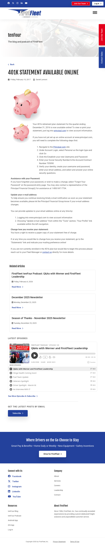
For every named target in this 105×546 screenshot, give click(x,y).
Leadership (58, 490)
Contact (57, 495)
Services (57, 481)
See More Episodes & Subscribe (21, 396)
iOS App (11, 525)
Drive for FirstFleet (51, 454)
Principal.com (59, 147)
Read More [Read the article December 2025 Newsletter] (16, 307)
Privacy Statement (59, 542)
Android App (13, 520)
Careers (57, 485)
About (56, 476)
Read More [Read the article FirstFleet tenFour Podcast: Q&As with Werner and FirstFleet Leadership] (16, 287)
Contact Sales (102, 58)
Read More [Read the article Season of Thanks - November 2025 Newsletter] (16, 328)
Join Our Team (80, 4)
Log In (96, 4)
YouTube (14, 496)
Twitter (13, 481)
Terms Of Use (74, 542)
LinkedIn (14, 491)
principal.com (60, 130)
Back (12, 64)
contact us (47, 252)
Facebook (14, 476)
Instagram (15, 486)
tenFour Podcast (14, 516)
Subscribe (17, 413)
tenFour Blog (13, 511)
